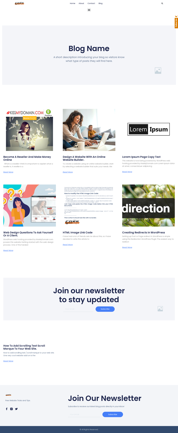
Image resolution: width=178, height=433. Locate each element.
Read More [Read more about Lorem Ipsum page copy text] (127, 172)
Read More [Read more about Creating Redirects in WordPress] (127, 247)
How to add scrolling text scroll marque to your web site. (24, 347)
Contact (91, 3)
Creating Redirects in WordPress (143, 232)
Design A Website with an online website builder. (84, 158)
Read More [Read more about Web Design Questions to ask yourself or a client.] (8, 250)
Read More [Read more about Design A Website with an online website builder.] (68, 172)
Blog (100, 3)
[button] (162, 3)
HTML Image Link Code (77, 232)
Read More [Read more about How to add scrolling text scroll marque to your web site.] (8, 361)
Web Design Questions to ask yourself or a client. (28, 234)
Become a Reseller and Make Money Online (27, 158)
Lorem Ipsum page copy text (141, 157)
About (81, 3)
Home (72, 3)
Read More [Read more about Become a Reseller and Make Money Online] (8, 172)
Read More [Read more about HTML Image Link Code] (68, 245)
